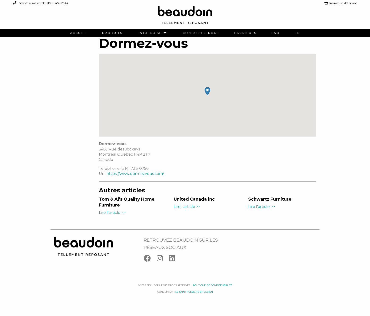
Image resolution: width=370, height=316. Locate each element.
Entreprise (150, 33)
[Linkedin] (174, 264)
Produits (112, 33)
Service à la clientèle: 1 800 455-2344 (40, 3)
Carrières (245, 33)
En (297, 33)
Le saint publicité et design (194, 297)
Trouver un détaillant (340, 3)
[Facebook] (150, 264)
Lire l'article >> (112, 218)
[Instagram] (163, 264)
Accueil (78, 33)
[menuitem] (79, 33)
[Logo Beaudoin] (185, 17)
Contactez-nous (201, 33)
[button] (207, 97)
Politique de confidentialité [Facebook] (212, 290)
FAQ (275, 33)
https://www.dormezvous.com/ (135, 179)
